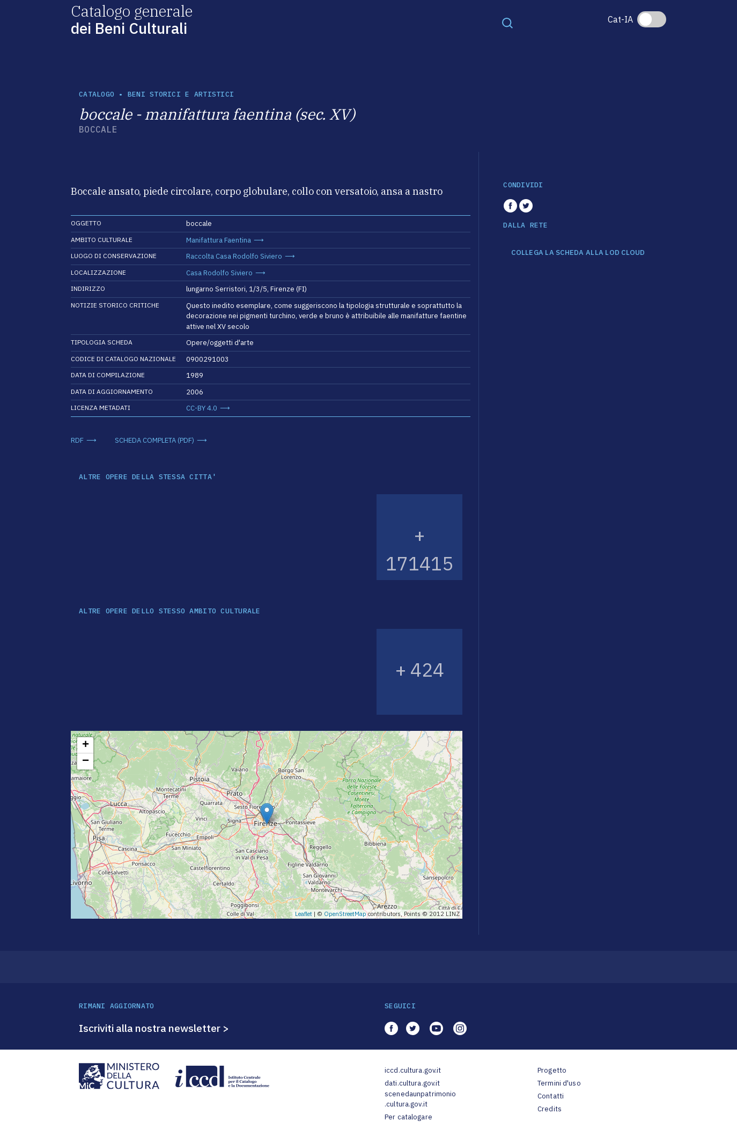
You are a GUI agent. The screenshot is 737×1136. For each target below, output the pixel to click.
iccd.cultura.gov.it (413, 1070)
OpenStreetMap (345, 914)
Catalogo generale (132, 19)
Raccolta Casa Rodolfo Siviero (234, 256)
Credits (549, 1108)
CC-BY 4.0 (201, 408)
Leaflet (303, 914)
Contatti (550, 1096)
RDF (77, 440)
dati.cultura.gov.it (412, 1083)
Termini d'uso (559, 1083)
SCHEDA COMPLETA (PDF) (154, 440)
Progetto (551, 1070)
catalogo (96, 94)
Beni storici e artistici (181, 94)
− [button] (85, 761)
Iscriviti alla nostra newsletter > (154, 1028)
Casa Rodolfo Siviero (219, 272)
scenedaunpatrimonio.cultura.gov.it (420, 1099)
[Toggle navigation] (507, 22)
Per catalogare (408, 1117)
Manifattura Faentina (218, 240)
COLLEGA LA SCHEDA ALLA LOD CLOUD (578, 252)
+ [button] (85, 745)
